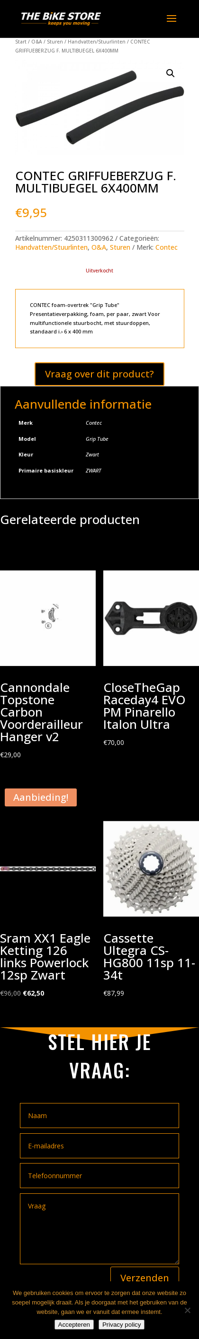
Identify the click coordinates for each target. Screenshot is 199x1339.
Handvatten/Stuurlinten (97, 41)
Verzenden (144, 1277)
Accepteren (74, 1324)
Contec (166, 247)
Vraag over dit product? (99, 374)
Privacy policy (121, 1324)
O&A (36, 41)
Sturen (55, 41)
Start (21, 41)
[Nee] (187, 1310)
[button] (170, 73)
